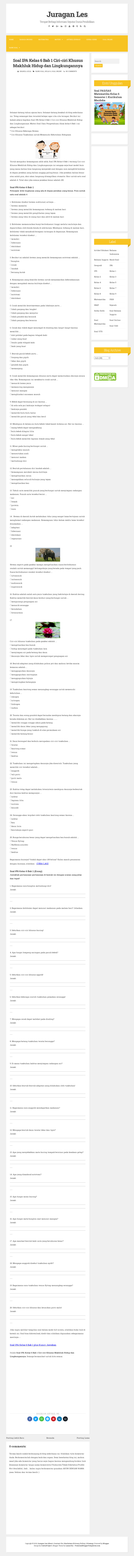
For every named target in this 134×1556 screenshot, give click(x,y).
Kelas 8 (97, 293)
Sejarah (113, 305)
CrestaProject (46, 1546)
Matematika (43, 39)
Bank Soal (13, 48)
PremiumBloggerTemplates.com (87, 1546)
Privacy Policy (79, 1543)
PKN (112, 299)
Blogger (106, 1543)
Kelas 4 (97, 282)
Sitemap (89, 1543)
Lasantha (69, 1546)
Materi (58, 39)
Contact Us (58, 1543)
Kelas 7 (113, 288)
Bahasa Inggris (26, 39)
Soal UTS (98, 331)
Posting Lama (83, 1438)
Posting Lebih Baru (15, 1438)
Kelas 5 (113, 282)
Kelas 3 (113, 276)
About (50, 1543)
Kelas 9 (113, 293)
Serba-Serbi (91, 39)
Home (11, 39)
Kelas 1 (113, 271)
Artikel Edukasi (73, 39)
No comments (71, 71)
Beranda (50, 1438)
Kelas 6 (48, 71)
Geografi (98, 265)
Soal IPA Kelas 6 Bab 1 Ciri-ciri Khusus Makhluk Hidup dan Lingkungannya (48, 63)
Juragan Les (67, 14)
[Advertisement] (48, 93)
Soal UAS (114, 326)
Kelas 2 (97, 276)
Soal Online (108, 39)
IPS (95, 271)
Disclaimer (68, 1543)
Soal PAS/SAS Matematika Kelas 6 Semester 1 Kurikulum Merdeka (108, 95)
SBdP (96, 305)
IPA (111, 265)
